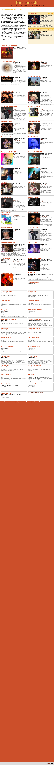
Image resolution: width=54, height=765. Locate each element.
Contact (28, 401)
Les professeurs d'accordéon (35, 392)
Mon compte (37, 401)
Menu (50, 763)
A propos (19, 401)
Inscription (47, 401)
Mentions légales (9, 401)
